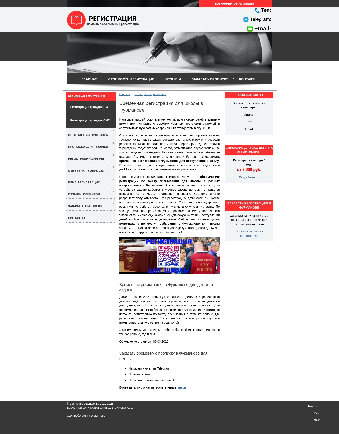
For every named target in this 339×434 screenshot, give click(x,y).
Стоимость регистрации (131, 79)
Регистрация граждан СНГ (90, 120)
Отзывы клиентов (84, 194)
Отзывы (173, 79)
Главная (89, 79)
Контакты (248, 79)
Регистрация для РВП (86, 158)
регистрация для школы (150, 94)
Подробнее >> (249, 177)
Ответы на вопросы (86, 170)
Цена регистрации (84, 182)
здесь (181, 387)
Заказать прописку (210, 79)
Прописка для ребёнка (88, 146)
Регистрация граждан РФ (89, 107)
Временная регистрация (86, 96)
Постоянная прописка (88, 135)
